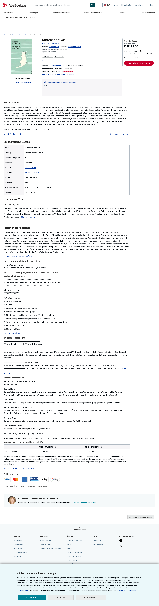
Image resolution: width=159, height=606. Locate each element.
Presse (69, 544)
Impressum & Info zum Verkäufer (19, 468)
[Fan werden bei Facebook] (120, 540)
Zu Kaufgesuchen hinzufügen (140, 517)
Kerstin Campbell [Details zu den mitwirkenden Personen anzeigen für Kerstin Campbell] (19, 35)
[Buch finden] (92, 5)
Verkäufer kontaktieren (14, 134)
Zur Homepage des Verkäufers (18, 256)
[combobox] (61, 5)
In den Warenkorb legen (139, 63)
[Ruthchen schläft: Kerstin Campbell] (21, 56)
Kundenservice (98, 544)
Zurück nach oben (79, 529)
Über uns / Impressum (74, 540)
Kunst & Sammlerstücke (94, 12)
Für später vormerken (50, 61)
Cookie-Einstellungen (57, 588)
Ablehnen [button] (61, 597)
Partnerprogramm (46, 544)
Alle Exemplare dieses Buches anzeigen (60, 82)
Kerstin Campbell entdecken (87, 502)
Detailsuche (8, 12)
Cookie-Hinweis (72, 560)
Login (116, 5)
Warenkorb (17, 556)
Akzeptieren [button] (31, 597)
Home (6, 35)
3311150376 (54, 47)
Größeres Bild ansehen (22, 82)
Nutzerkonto (126, 5)
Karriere (69, 548)
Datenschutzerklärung (74, 552)
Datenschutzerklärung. (128, 590)
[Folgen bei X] (120, 546)
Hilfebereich (97, 540)
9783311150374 (32, 172)
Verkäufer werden (148, 12)
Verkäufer (122, 12)
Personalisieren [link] (91, 597)
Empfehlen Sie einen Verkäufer (51, 548)
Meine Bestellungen (20, 552)
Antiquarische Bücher (61, 12)
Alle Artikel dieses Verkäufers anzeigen (58, 74)
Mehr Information (12, 333)
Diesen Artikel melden (120, 134)
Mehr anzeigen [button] (28, 217)
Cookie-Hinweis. (23, 590)
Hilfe (151, 5)
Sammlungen (33, 12)
